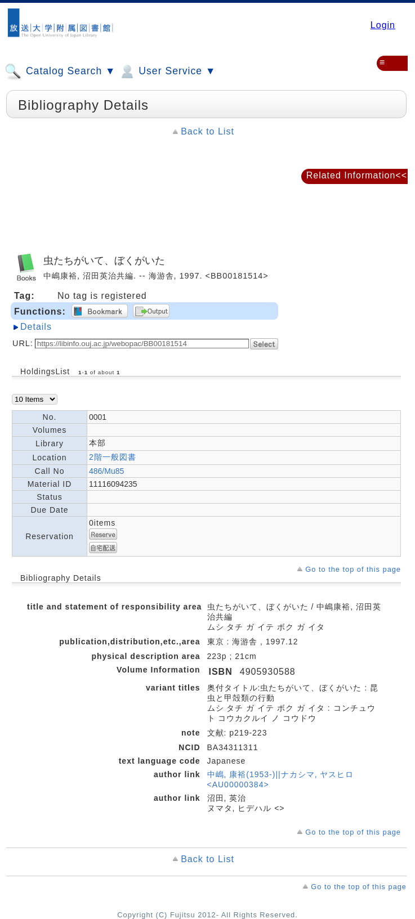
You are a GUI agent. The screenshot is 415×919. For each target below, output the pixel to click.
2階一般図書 (112, 456)
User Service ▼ (167, 71)
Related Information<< (356, 175)
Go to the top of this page (353, 569)
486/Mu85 (106, 471)
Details (36, 326)
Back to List (207, 131)
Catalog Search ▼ (60, 71)
